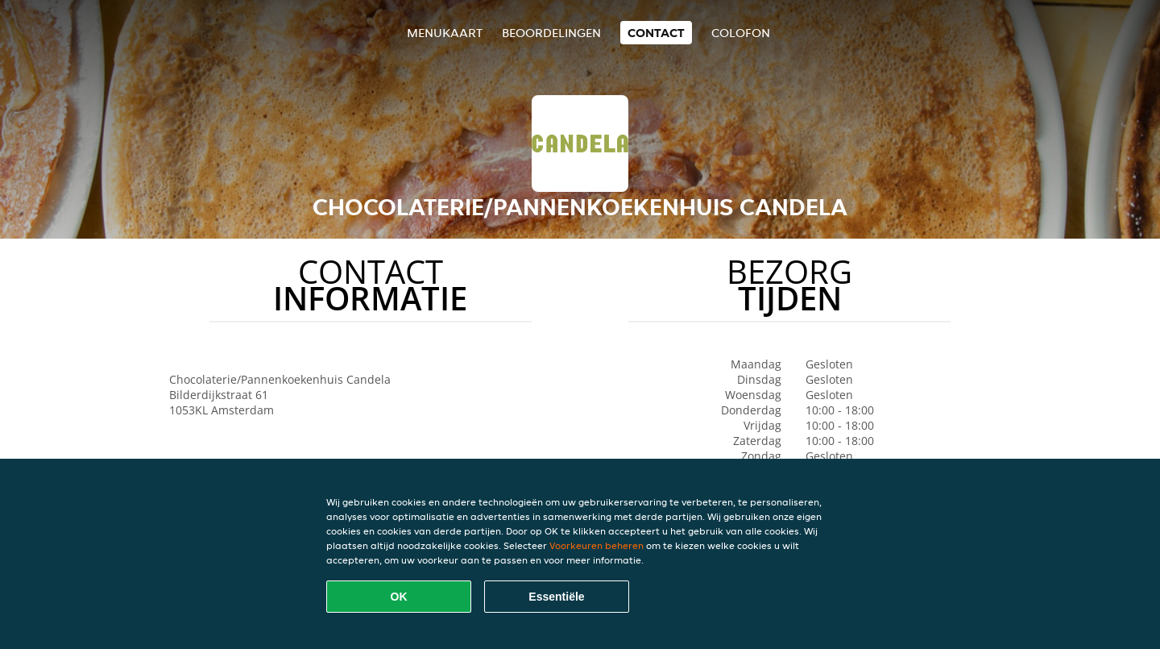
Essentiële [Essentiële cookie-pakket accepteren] (556, 596)
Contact (656, 32)
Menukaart (445, 32)
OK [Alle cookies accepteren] (399, 596)
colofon (740, 32)
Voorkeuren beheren (596, 545)
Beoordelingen (551, 32)
